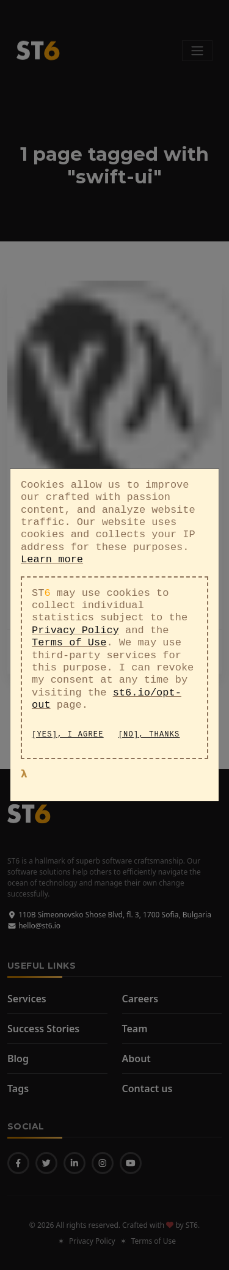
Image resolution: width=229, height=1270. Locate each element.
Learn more (52, 544)
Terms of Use (69, 627)
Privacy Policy (75, 614)
